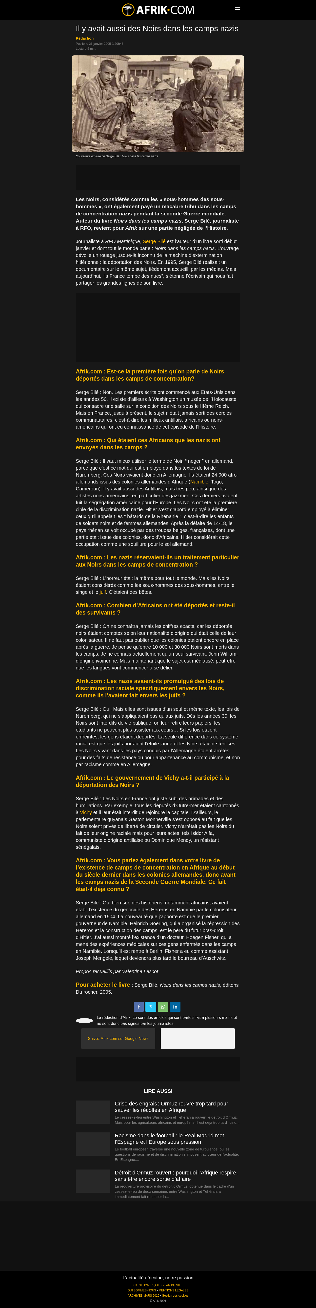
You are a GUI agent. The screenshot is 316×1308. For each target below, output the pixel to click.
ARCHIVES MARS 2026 (143, 1295)
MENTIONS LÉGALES (173, 1290)
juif (103, 592)
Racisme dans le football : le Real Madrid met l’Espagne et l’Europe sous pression (169, 1138)
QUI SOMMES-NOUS (142, 1290)
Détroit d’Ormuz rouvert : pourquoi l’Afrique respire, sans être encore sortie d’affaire (176, 1176)
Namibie (199, 481)
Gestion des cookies (175, 1295)
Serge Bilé (154, 241)
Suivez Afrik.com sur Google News (118, 1038)
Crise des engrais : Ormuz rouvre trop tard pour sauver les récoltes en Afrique (171, 1107)
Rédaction (85, 38)
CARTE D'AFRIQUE (146, 1285)
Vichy (86, 812)
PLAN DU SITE (172, 1285)
